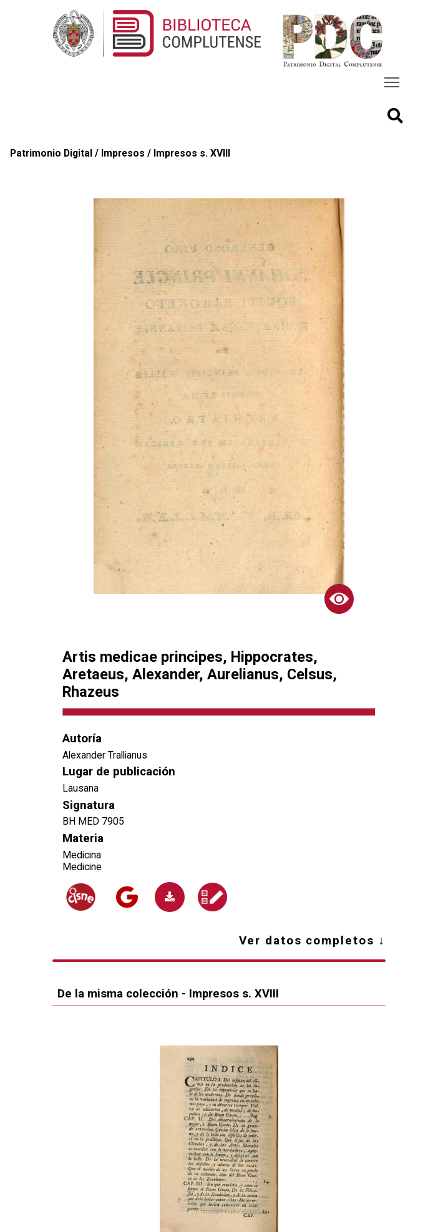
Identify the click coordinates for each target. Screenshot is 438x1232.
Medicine (82, 867)
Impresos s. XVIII (191, 153)
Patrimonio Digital (51, 153)
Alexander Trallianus (104, 755)
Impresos (123, 153)
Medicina (81, 855)
